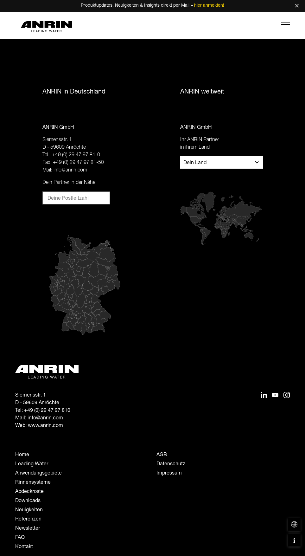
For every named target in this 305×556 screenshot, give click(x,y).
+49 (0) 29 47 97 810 (47, 410)
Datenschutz (170, 464)
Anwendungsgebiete (38, 473)
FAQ (20, 537)
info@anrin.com (70, 170)
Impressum (169, 473)
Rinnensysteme (33, 482)
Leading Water (31, 464)
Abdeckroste (29, 492)
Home (22, 455)
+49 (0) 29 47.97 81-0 (76, 155)
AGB (161, 455)
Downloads (28, 501)
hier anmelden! (209, 5)
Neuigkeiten (29, 510)
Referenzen (28, 519)
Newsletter (27, 528)
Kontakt (24, 547)
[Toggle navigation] (285, 26)
